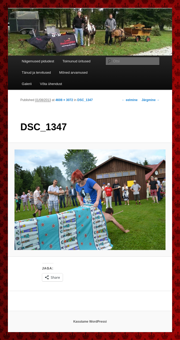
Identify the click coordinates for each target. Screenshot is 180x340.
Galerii (27, 84)
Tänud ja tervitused (36, 72)
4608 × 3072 (64, 100)
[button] (90, 199)
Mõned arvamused (73, 72)
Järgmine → (151, 100)
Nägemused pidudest (38, 61)
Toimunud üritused (76, 61)
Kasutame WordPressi (90, 321)
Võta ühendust (51, 84)
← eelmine (130, 100)
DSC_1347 (85, 100)
